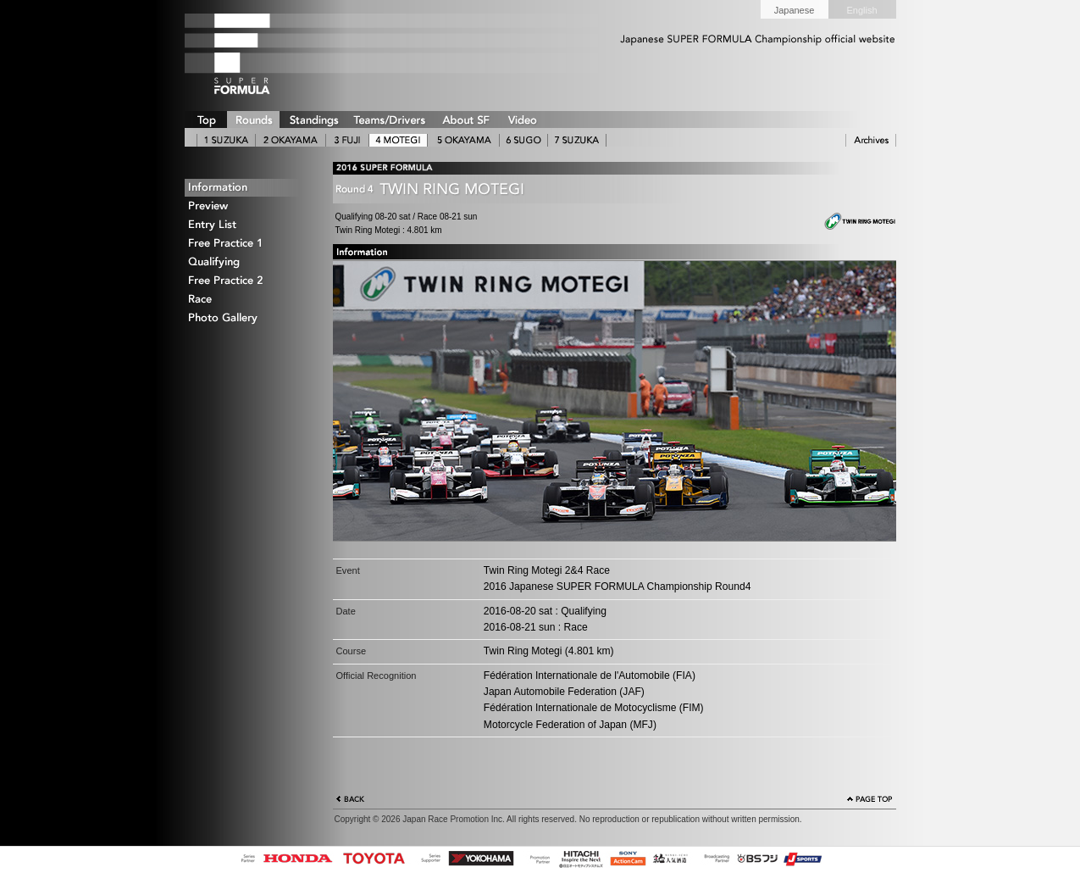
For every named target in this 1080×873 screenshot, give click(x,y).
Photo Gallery (248, 318)
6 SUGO (523, 140)
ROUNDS (253, 119)
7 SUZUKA (576, 140)
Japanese (794, 10)
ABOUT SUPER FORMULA (465, 119)
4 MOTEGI (398, 140)
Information (248, 188)
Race (248, 300)
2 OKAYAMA (290, 140)
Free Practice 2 (248, 281)
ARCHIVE (870, 140)
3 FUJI (347, 140)
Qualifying (248, 262)
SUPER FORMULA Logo (269, 53)
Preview (248, 206)
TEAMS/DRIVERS (389, 119)
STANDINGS (313, 119)
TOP (206, 119)
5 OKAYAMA (463, 140)
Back (350, 801)
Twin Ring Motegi (849, 222)
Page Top (870, 801)
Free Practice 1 (248, 244)
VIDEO (522, 119)
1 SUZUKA (226, 140)
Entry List (248, 225)
